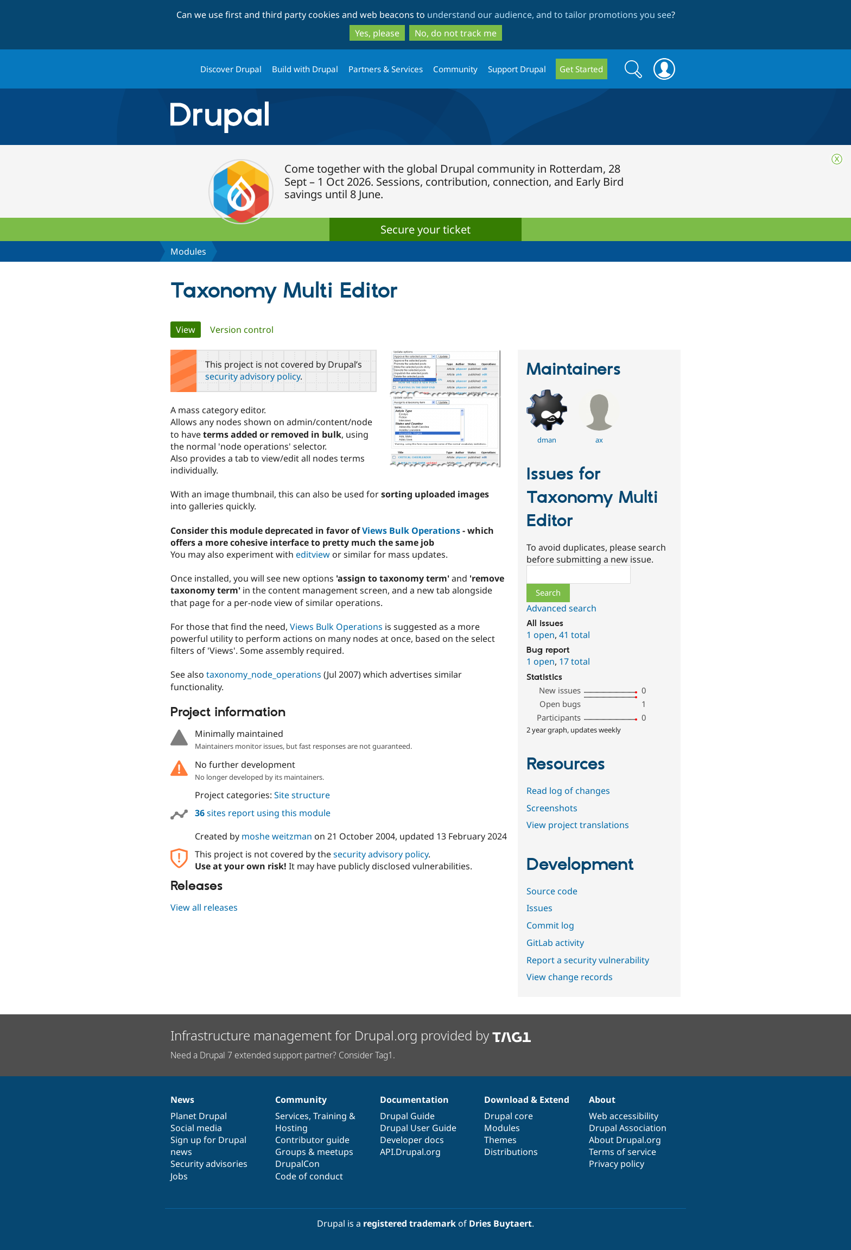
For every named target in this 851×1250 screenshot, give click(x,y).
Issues (539, 908)
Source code (551, 891)
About (602, 1100)
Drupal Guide (407, 1116)
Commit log (550, 925)
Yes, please (377, 33)
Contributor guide (312, 1140)
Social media (196, 1128)
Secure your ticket (425, 229)
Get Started (581, 69)
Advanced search (561, 608)
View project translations (577, 825)
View (188, 330)
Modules (188, 251)
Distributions (511, 1152)
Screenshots (551, 808)
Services (292, 1116)
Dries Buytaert (500, 1223)
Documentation (414, 1100)
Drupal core (508, 1116)
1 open (540, 635)
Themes (500, 1140)
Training (330, 1116)
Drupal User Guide (418, 1128)
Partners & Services (385, 69)
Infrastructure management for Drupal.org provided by (350, 1035)
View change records (569, 977)
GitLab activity (555, 943)
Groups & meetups (314, 1152)
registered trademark (409, 1223)
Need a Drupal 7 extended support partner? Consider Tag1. (282, 1055)
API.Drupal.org (410, 1152)
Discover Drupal (231, 69)
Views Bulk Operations (411, 530)
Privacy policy (616, 1164)
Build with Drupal (305, 69)
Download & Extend (526, 1100)
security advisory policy (252, 376)
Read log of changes (568, 791)
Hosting (291, 1128)
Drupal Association (627, 1128)
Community (455, 69)
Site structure (302, 795)
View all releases (204, 907)
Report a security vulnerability (587, 960)
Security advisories (208, 1164)
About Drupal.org (625, 1140)
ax (599, 440)
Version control (242, 330)
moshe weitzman (277, 836)
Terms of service (622, 1152)
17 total (574, 661)
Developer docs (412, 1140)
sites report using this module (263, 813)
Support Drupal (517, 69)
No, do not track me (456, 33)
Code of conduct (309, 1176)
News (182, 1100)
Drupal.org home (180, 69)
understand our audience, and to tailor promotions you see (549, 15)
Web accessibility (623, 1116)
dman (546, 440)
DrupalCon (297, 1164)
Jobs (179, 1176)
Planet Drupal (198, 1116)
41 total (574, 635)
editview (313, 554)
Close (836, 159)
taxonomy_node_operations (263, 674)
